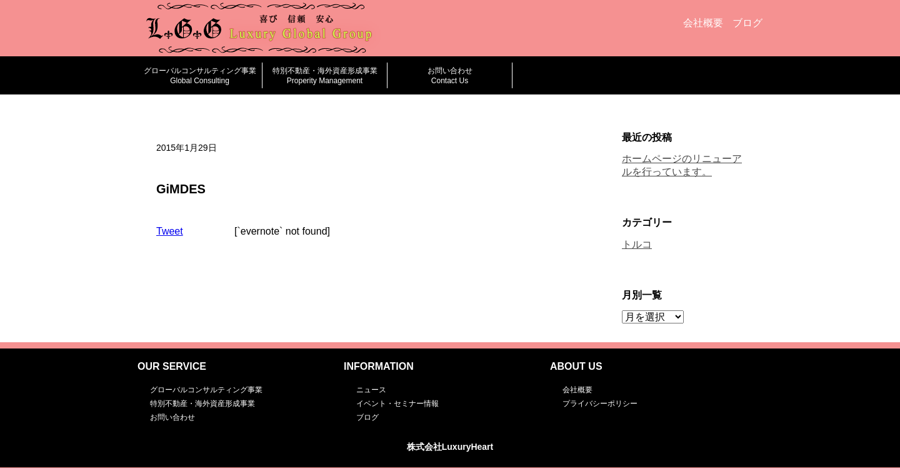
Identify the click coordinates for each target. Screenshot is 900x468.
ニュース (371, 389)
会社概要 (703, 23)
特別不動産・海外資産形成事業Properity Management (325, 75)
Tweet (169, 231)
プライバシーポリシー (600, 403)
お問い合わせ (172, 417)
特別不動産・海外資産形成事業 (202, 403)
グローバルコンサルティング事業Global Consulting (200, 75)
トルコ (637, 244)
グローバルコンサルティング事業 (206, 389)
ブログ (747, 23)
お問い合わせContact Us (450, 75)
